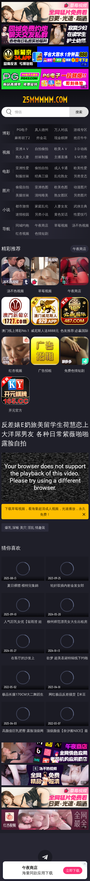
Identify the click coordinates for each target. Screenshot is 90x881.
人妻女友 (61, 206)
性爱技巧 (80, 214)
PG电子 (22, 129)
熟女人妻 (22, 157)
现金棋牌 (61, 137)
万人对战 (61, 129)
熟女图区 (61, 195)
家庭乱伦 (41, 206)
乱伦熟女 (61, 176)
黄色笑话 (61, 214)
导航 (6, 228)
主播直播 (61, 157)
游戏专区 (80, 129)
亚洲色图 (41, 187)
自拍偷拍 (41, 148)
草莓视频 (61, 225)
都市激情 (22, 206)
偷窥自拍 (22, 187)
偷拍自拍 (41, 168)
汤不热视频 (80, 225)
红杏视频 (22, 233)
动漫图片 (80, 187)
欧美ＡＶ (61, 148)
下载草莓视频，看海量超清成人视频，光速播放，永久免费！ (45, 511)
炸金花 (41, 137)
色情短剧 (41, 233)
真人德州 (41, 129)
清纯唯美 (41, 195)
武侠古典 (80, 206)
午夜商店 (41, 225)
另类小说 (41, 214)
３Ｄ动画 (80, 148)
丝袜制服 (41, 157)
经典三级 (41, 176)
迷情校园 (22, 214)
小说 (6, 209)
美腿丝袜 (22, 195)
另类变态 (80, 176)
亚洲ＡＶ (22, 148)
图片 (6, 190)
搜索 (79, 112)
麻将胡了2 (22, 137)
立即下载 (72, 870)
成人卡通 (61, 168)
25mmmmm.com (45, 100)
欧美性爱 (80, 168)
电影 (6, 171)
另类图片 (80, 195)
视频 (6, 152)
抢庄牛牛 (80, 137)
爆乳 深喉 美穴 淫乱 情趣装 (25, 527)
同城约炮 (22, 225)
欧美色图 (61, 187)
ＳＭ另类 (80, 157)
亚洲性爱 (22, 168)
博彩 (6, 133)
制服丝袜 (22, 176)
